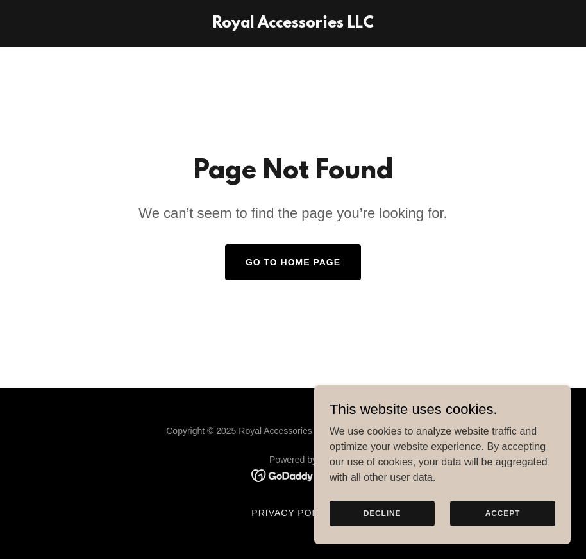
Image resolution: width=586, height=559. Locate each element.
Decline (382, 512)
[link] (293, 24)
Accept (502, 512)
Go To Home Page (293, 262)
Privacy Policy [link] (292, 513)
